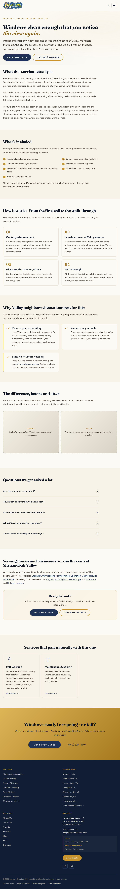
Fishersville (8, 579)
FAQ (5, 840)
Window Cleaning (11, 787)
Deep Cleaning (9, 778)
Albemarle (91, 579)
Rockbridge (75, 579)
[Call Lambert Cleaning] (109, 5)
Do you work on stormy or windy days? (23, 533)
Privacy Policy (8, 884)
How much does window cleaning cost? (24, 501)
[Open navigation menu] (114, 5)
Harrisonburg (63, 575)
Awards (6, 827)
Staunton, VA (69, 774)
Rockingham (61, 579)
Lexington (76, 575)
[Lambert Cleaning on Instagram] (71, 866)
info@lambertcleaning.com (75, 833)
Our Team (7, 822)
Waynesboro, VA (70, 778)
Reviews (7, 831)
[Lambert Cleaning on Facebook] (65, 866)
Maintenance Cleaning (13, 774)
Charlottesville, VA (71, 792)
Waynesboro (48, 575)
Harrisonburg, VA (70, 783)
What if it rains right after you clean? (22, 523)
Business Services (11, 796)
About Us (7, 818)
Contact (7, 845)
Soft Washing (9, 792)
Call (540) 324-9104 (48, 57)
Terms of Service (22, 884)
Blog (5, 836)
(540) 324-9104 (77, 744)
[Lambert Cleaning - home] (13, 5)
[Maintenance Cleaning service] (60, 676)
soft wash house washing (27, 364)
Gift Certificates (54, 884)
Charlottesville (89, 575)
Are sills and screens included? (19, 491)
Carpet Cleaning (10, 783)
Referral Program (38, 884)
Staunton (36, 575)
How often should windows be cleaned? (24, 512)
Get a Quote (72, 858)
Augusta (50, 579)
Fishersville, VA (69, 796)
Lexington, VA (69, 787)
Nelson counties (15, 583)
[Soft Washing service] (21, 676)
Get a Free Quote (17, 57)
